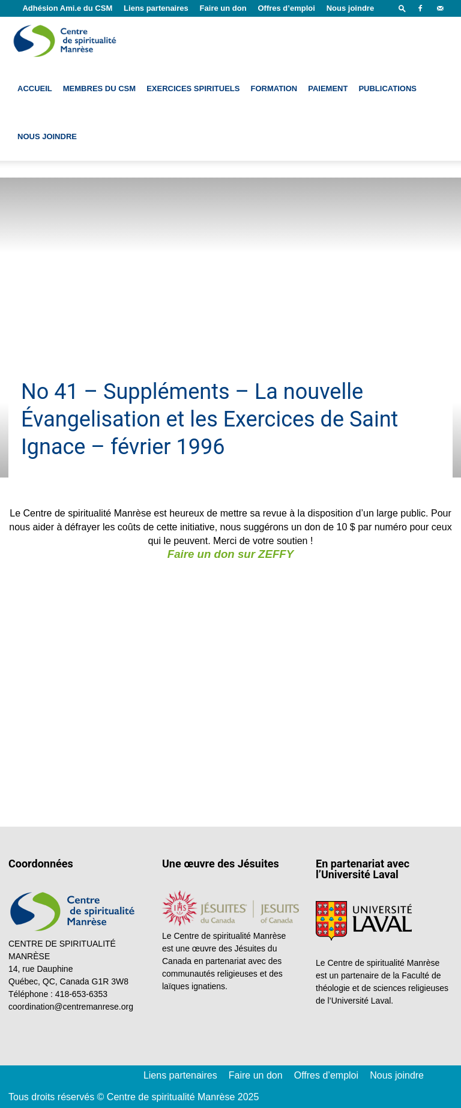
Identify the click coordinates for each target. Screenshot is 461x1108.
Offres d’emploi (286, 8)
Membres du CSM (99, 88)
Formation (273, 88)
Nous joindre (350, 8)
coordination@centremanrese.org (70, 1006)
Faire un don (223, 8)
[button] (402, 8)
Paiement (328, 88)
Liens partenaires (156, 8)
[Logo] (66, 41)
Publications (387, 88)
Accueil (34, 88)
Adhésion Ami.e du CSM (67, 8)
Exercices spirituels (193, 88)
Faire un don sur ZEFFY (230, 554)
